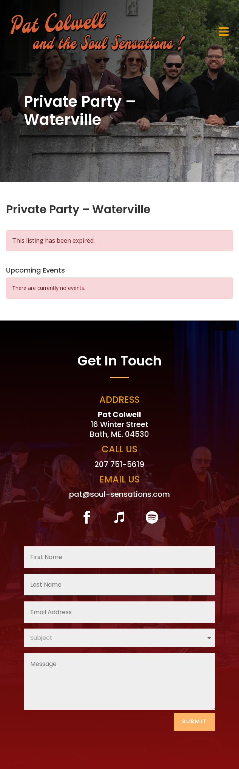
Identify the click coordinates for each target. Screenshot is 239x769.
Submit (194, 721)
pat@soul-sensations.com (119, 494)
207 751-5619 (119, 464)
